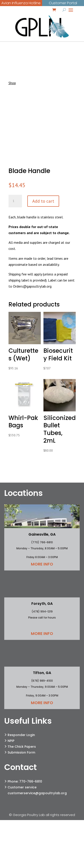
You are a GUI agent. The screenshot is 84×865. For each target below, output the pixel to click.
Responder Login (21, 735)
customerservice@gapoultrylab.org (37, 793)
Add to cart (43, 201)
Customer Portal (63, 3)
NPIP (11, 741)
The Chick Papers (22, 746)
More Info (42, 564)
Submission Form (21, 752)
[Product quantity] (15, 201)
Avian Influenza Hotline (21, 3)
